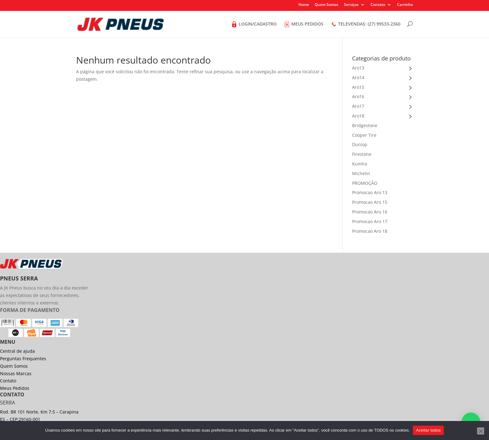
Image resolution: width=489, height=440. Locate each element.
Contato (377, 5)
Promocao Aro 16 (369, 212)
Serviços (351, 5)
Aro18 (358, 116)
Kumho (359, 164)
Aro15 (358, 87)
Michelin (361, 173)
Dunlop (359, 144)
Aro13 (358, 68)
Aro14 (358, 77)
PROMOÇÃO (364, 183)
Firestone (361, 154)
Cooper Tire (364, 135)
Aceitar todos (428, 430)
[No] (480, 431)
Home (303, 5)
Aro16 (358, 96)
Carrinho (405, 5)
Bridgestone (364, 125)
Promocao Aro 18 (369, 231)
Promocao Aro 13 (369, 192)
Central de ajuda (17, 351)
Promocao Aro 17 (369, 221)
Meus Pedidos (14, 388)
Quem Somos (326, 5)
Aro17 (358, 106)
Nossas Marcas (15, 373)
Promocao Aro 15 (369, 202)
